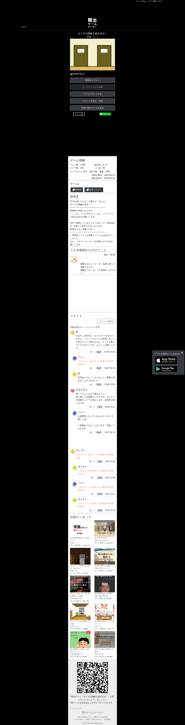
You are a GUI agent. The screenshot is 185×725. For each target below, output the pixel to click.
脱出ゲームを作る (101, 717)
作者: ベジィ (92, 37)
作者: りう (73, 543)
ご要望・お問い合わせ (93, 719)
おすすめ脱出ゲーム (84, 717)
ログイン (160, 1)
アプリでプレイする (92, 94)
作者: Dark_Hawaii (101, 540)
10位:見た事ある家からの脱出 (104, 642)
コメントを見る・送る (92, 101)
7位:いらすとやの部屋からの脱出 (80, 614)
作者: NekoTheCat (101, 596)
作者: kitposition (76, 598)
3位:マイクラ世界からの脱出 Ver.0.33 (80, 558)
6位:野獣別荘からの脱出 (104, 585)
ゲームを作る (141, 1)
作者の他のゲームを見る (92, 108)
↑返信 (98, 352)
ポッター (80, 450)
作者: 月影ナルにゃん (102, 568)
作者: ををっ (74, 626)
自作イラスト (94, 189)
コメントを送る (106, 321)
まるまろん (81, 389)
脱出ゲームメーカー (93, 712)
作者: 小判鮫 (99, 654)
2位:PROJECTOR (104, 529)
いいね (80, 114)
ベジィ (81, 357)
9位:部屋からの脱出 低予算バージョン (80, 642)
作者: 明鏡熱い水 (76, 654)
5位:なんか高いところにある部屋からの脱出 (80, 586)
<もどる (23, 27)
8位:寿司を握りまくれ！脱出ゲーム (104, 614)
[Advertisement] (92, 9)
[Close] (182, 352)
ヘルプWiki (78, 719)
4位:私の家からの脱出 (104, 557)
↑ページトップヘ (76, 708)
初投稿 (76, 189)
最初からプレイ (92, 80)
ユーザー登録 (151, 1)
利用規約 (107, 719)
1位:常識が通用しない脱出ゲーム (80, 530)
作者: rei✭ (73, 571)
